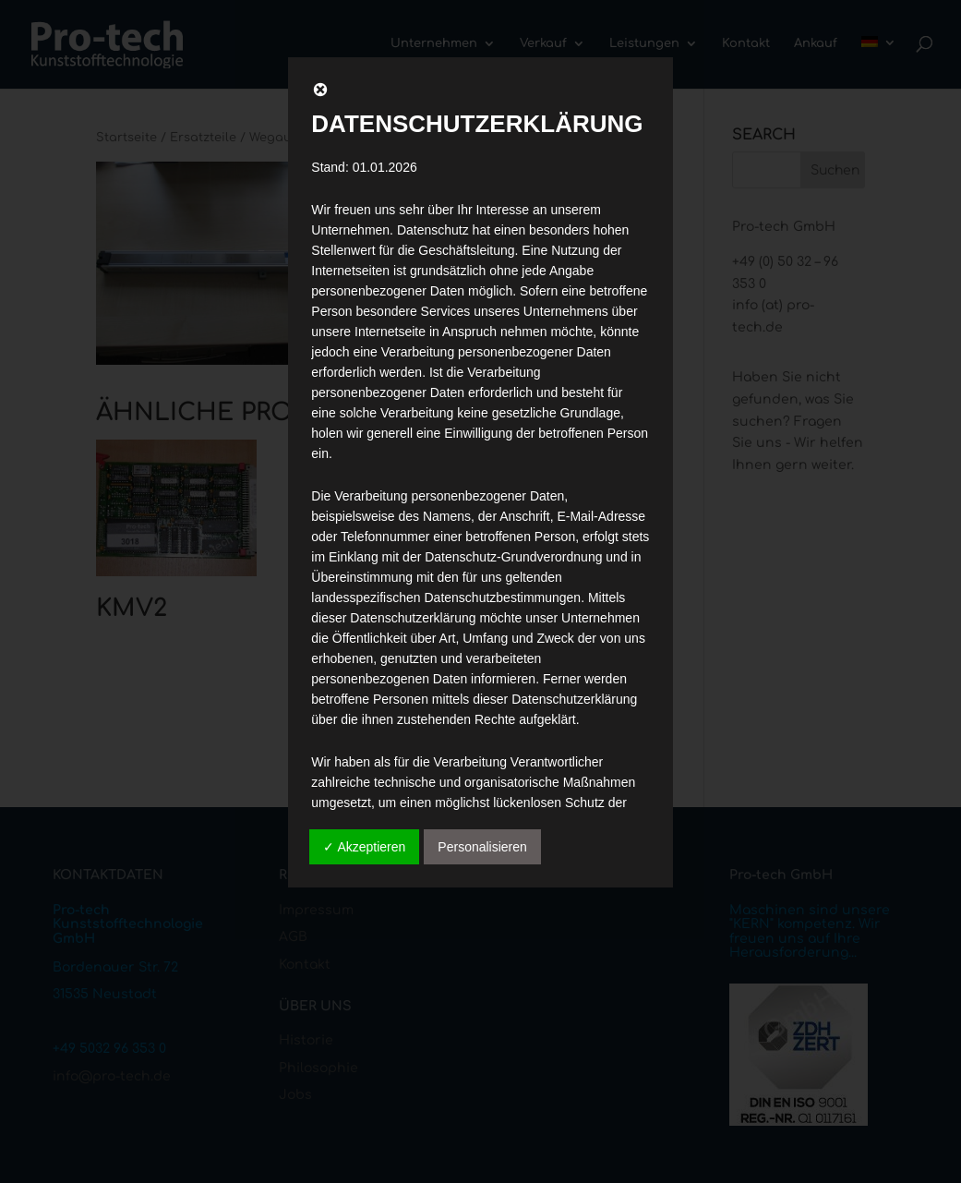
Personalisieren (482, 846)
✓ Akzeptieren (364, 846)
